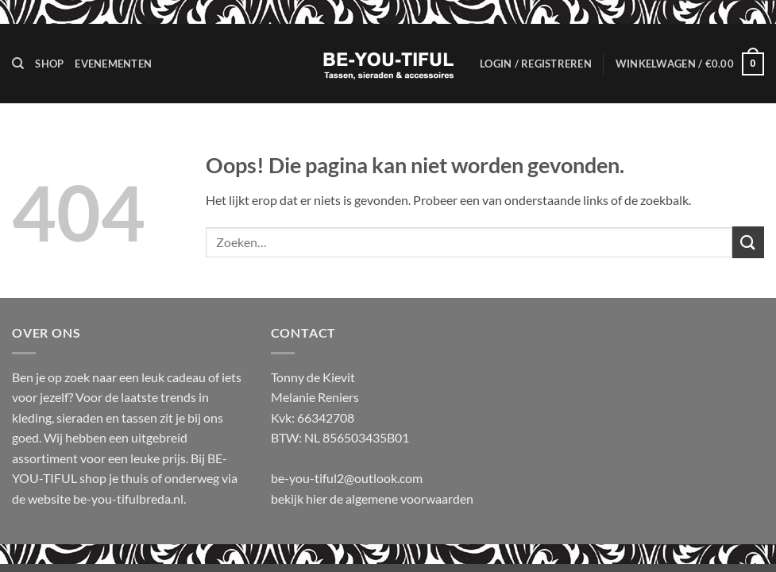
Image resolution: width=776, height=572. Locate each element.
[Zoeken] (18, 63)
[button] (536, 63)
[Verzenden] (748, 241)
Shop (49, 63)
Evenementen (113, 63)
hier (318, 498)
